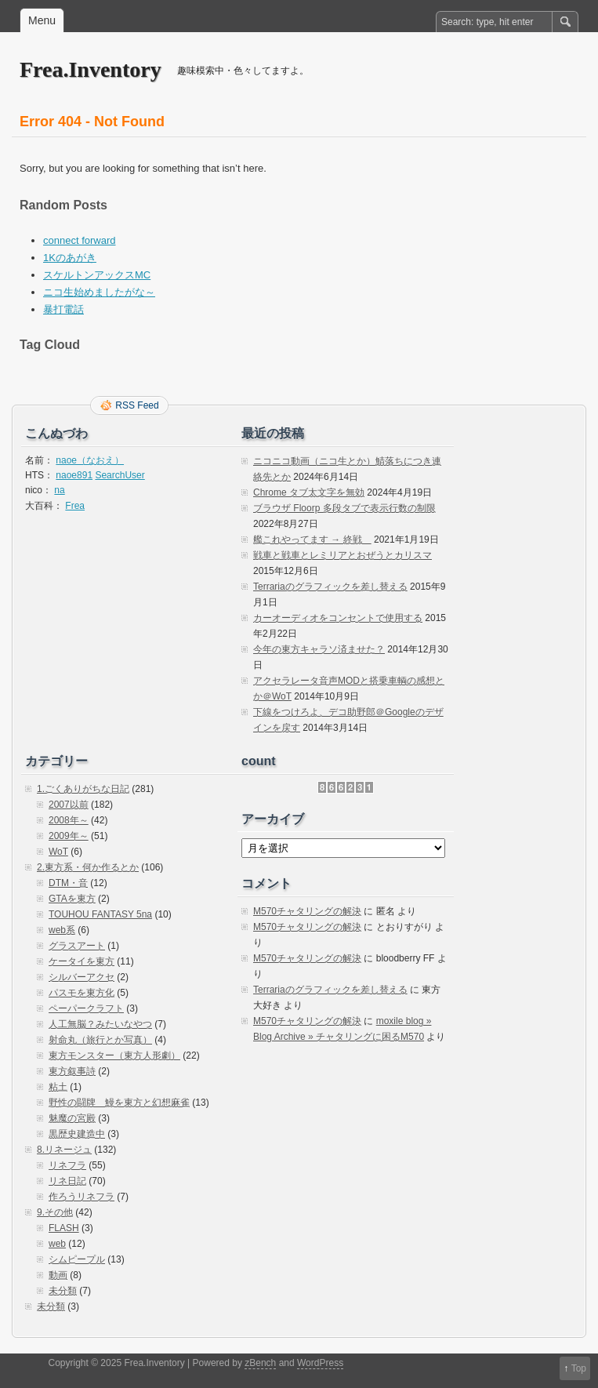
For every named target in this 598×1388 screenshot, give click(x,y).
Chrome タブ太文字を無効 (308, 492)
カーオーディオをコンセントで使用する (337, 617)
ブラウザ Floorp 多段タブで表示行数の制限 (344, 508)
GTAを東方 (72, 898)
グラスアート (77, 945)
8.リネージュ (64, 1149)
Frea (75, 505)
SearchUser (119, 475)
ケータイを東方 (81, 961)
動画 (58, 1275)
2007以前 (69, 804)
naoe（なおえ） (90, 460)
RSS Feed (136, 405)
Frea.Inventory (90, 69)
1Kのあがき (69, 257)
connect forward (79, 240)
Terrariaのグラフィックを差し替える (330, 586)
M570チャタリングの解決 (307, 911)
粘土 (58, 1086)
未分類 (63, 1290)
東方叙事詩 (72, 1071)
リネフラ (67, 1165)
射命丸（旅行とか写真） (100, 1039)
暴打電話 (63, 309)
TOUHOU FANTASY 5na (100, 914)
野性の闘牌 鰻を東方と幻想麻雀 (119, 1102)
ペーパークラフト (86, 1008)
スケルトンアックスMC (96, 275)
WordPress (320, 1362)
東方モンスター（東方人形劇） (114, 1055)
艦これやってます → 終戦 (312, 539)
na (59, 490)
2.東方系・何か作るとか (88, 867)
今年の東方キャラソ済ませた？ (319, 649)
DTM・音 (68, 882)
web (57, 1243)
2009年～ (69, 835)
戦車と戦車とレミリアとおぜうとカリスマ (342, 555)
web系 (62, 930)
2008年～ (69, 820)
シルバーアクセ (81, 977)
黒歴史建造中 (77, 1133)
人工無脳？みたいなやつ (100, 1024)
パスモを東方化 (81, 992)
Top (578, 1368)
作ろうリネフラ (81, 1196)
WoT (58, 851)
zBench (260, 1362)
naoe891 (74, 475)
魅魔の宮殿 (72, 1118)
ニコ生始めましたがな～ (99, 292)
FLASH (64, 1228)
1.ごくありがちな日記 (83, 788)
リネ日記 (67, 1180)
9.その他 (55, 1212)
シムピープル (77, 1259)
